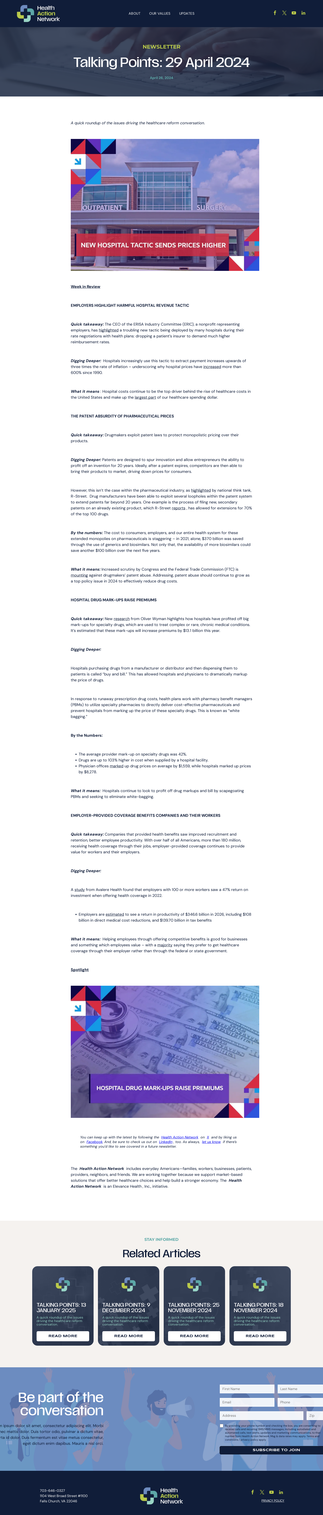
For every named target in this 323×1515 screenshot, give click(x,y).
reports (178, 505)
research (122, 616)
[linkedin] (303, 12)
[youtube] (294, 12)
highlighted (109, 327)
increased (212, 364)
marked (116, 763)
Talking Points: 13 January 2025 (61, 1305)
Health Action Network (179, 1134)
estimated (115, 911)
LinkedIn (165, 1139)
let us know (211, 1139)
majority (164, 942)
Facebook (95, 1139)
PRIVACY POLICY (272, 1498)
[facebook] (275, 12)
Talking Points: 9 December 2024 (126, 1305)
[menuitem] (134, 12)
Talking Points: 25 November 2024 (194, 1305)
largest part (145, 394)
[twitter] (284, 12)
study (80, 887)
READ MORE (62, 1333)
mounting (79, 572)
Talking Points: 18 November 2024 (259, 1305)
